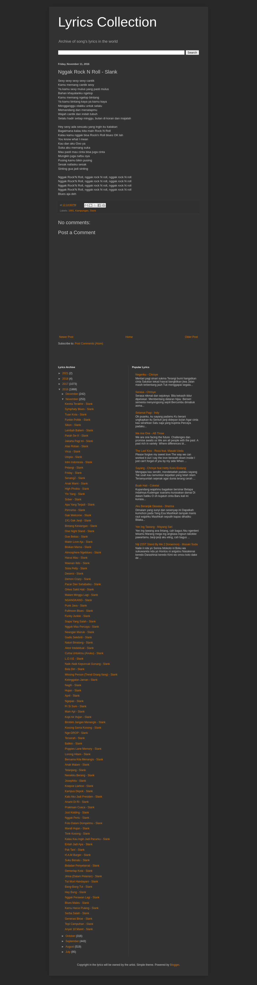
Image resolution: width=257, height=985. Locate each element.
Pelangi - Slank (74, 467)
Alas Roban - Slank (76, 446)
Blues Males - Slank (77, 902)
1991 (71, 210)
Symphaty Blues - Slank (79, 409)
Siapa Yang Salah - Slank (80, 621)
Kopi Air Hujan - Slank (78, 717)
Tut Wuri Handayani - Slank (81, 881)
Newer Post (66, 337)
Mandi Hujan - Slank (77, 828)
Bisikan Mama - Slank (78, 547)
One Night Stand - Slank (79, 531)
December (72, 393)
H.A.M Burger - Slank (77, 855)
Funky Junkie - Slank (77, 616)
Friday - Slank (73, 472)
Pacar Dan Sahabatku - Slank (83, 584)
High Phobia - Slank (77, 488)
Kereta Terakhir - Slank (78, 403)
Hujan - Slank (73, 690)
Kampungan (81, 210)
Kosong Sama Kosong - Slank (83, 727)
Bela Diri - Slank (74, 669)
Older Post (191, 337)
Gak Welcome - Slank (78, 515)
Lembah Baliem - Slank (79, 430)
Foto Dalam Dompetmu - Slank (83, 823)
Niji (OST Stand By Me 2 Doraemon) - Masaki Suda (166, 544)
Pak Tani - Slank (75, 849)
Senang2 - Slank (75, 478)
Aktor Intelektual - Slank (79, 648)
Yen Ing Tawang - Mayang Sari (153, 526)
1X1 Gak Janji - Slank (78, 520)
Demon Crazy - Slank (78, 579)
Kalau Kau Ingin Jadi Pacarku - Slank (87, 839)
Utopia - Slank (73, 457)
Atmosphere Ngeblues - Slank (83, 552)
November (72, 399)
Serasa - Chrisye (145, 392)
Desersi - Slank (74, 573)
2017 (65, 384)
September (72, 941)
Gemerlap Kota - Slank (78, 870)
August (70, 946)
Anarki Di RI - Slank (77, 801)
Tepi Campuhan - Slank (79, 924)
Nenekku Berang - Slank (79, 775)
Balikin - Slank (73, 743)
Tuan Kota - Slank (76, 414)
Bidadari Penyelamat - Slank (82, 865)
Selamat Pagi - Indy (147, 412)
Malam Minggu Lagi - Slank (81, 595)
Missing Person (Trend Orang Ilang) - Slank (91, 674)
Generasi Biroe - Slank (78, 918)
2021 (65, 373)
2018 (65, 378)
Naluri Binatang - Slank (79, 642)
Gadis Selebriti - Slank (78, 637)
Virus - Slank (72, 451)
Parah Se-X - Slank (76, 435)
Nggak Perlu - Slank (77, 817)
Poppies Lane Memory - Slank (83, 748)
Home (129, 337)
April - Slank (72, 695)
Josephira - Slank (75, 780)
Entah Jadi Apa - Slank (78, 844)
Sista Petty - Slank (76, 568)
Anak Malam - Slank (77, 764)
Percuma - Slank (75, 510)
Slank (93, 210)
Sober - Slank (73, 499)
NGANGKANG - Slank (78, 600)
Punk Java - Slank (76, 605)
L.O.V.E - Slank (74, 658)
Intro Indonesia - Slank (78, 462)
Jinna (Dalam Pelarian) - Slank (83, 876)
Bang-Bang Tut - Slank (78, 886)
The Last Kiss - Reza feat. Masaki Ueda (159, 450)
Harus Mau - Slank (76, 557)
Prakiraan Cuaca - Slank (79, 807)
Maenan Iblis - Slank (77, 563)
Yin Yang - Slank (75, 494)
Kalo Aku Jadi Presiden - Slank (83, 796)
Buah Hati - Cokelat (147, 485)
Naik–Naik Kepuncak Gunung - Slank (87, 664)
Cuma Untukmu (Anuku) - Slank (84, 653)
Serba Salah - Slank (77, 913)
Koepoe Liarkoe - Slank (79, 786)
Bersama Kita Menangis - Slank (84, 759)
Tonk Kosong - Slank (77, 833)
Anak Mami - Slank (76, 483)
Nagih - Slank (73, 685)
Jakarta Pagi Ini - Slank (79, 441)
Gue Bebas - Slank (76, 536)
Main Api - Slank (75, 711)
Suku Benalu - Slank (77, 860)
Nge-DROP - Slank (76, 732)
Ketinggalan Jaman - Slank (81, 679)
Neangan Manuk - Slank (79, 632)
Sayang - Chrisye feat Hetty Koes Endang (160, 468)
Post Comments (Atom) (89, 343)
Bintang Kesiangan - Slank (81, 526)
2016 (65, 389)
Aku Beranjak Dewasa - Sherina (154, 506)
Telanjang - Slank (75, 770)
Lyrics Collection (107, 21)
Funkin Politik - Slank (77, 419)
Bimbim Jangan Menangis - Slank (85, 722)
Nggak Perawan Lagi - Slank (82, 897)
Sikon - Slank (73, 425)
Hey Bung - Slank (75, 892)
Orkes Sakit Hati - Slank (79, 589)
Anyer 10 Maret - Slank (79, 929)
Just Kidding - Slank (77, 812)
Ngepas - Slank (74, 701)
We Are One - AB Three (149, 433)
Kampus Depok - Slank (79, 791)
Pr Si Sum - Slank (75, 706)
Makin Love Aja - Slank (78, 541)
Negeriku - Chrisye (146, 374)
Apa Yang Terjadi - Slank (80, 504)
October (70, 936)
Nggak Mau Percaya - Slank (82, 626)
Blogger (174, 964)
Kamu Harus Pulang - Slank (81, 908)
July (68, 951)
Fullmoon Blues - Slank (79, 610)
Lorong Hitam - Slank (77, 754)
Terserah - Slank (75, 738)
